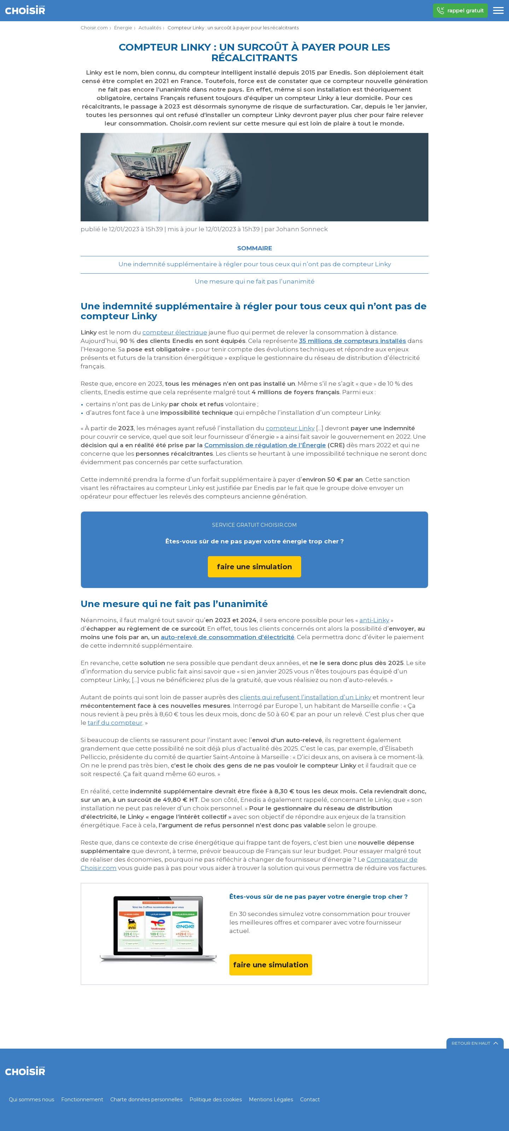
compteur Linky (290, 428)
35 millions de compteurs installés (352, 340)
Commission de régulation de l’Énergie (265, 445)
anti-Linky (374, 620)
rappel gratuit (460, 10)
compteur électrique (174, 332)
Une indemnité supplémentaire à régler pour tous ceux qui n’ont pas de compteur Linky (254, 264)
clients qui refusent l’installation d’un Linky (305, 697)
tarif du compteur (115, 722)
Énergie (123, 27)
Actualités (150, 27)
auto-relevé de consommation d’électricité (227, 637)
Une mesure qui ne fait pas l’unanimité (255, 281)
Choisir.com (94, 27)
